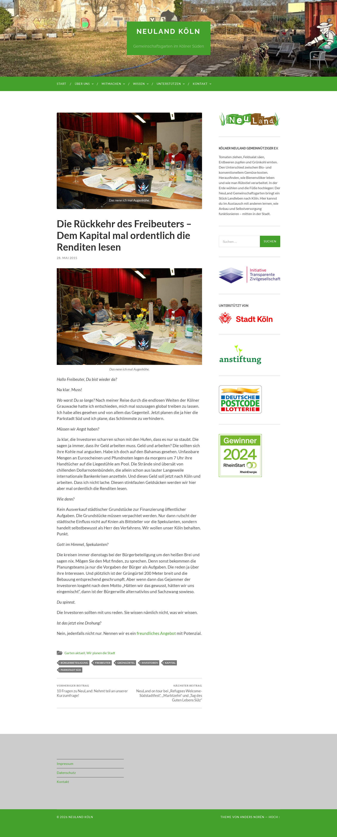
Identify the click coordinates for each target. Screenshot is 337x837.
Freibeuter (102, 662)
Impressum (65, 763)
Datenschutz (66, 772)
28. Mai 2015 (67, 258)
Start (61, 83)
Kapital (170, 662)
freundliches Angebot (156, 633)
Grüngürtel (126, 662)
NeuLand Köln (168, 31)
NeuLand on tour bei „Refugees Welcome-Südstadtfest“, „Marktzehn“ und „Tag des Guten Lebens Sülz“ (166, 693)
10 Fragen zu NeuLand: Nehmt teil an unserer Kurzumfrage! (92, 691)
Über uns (82, 83)
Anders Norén (252, 817)
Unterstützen (169, 83)
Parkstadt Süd (71, 669)
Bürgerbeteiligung (74, 662)
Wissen (139, 83)
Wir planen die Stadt (100, 653)
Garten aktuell (74, 653)
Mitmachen (111, 83)
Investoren (150, 662)
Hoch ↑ (274, 817)
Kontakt (200, 83)
